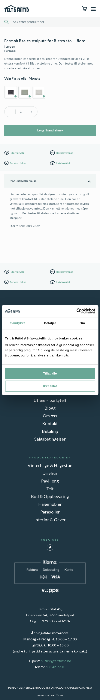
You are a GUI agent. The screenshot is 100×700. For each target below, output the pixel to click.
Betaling (50, 431)
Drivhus (50, 473)
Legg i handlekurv (50, 130)
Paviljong (50, 480)
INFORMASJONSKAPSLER (62, 687)
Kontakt (50, 423)
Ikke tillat (50, 386)
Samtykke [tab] (17, 323)
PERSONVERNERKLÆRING (24, 687)
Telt (50, 488)
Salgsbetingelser (50, 438)
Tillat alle (50, 373)
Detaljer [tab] (50, 323)
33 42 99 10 (56, 667)
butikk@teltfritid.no (56, 661)
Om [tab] (82, 323)
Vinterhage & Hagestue (50, 465)
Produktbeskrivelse (23, 181)
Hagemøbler (50, 504)
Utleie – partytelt (50, 400)
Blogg (50, 407)
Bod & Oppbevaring (50, 496)
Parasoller (50, 511)
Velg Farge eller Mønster (23, 78)
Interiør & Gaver (50, 519)
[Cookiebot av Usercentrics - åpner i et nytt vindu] (76, 311)
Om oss (50, 415)
